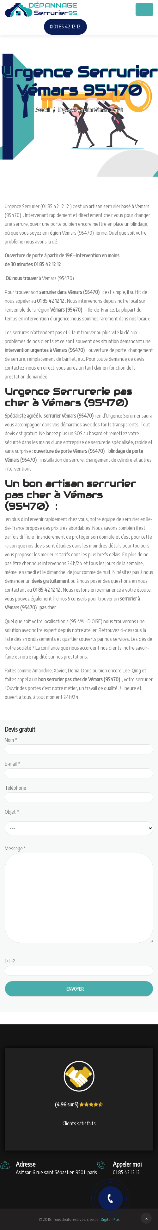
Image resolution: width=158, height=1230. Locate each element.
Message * (79, 894)
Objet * (12, 812)
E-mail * (79, 768)
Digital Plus (110, 1219)
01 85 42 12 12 (65, 26)
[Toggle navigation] (144, 9)
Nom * (79, 745)
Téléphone (79, 792)
